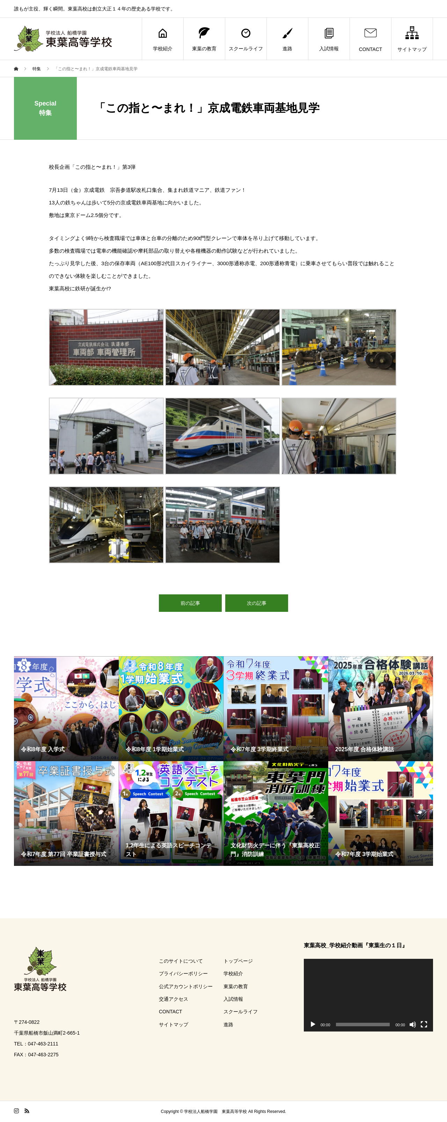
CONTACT (370, 39)
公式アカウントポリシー (186, 986)
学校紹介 (163, 39)
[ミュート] (412, 1024)
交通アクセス (173, 999)
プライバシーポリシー (183, 973)
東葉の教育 (204, 39)
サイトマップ (412, 39)
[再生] (312, 1024)
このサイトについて (181, 961)
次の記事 (256, 603)
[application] (368, 995)
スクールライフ (246, 39)
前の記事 (190, 603)
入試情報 (329, 39)
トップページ (238, 961)
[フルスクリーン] (423, 1024)
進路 (287, 39)
